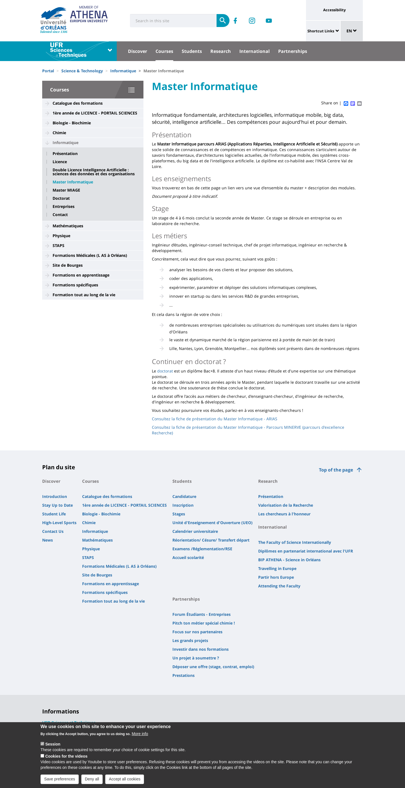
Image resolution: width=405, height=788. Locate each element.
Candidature (184, 496)
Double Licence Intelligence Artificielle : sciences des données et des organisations (94, 172)
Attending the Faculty (279, 586)
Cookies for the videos (66, 759)
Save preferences (59, 782)
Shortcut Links (320, 30)
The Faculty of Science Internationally (294, 542)
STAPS (58, 245)
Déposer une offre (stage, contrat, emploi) (213, 666)
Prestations (183, 675)
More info (140, 736)
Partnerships (292, 51)
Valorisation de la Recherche (285, 505)
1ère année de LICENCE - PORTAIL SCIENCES (95, 113)
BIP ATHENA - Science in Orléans (289, 559)
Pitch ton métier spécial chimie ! (203, 623)
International (254, 51)
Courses (164, 51)
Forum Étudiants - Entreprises (201, 614)
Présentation (65, 154)
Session (52, 747)
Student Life (54, 514)
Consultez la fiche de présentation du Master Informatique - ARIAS (214, 418)
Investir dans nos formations (200, 649)
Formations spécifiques (75, 285)
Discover (137, 51)
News (47, 540)
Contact (60, 215)
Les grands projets (190, 640)
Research (220, 51)
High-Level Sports (59, 522)
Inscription (183, 505)
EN (351, 30)
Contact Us (53, 531)
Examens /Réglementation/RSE (202, 548)
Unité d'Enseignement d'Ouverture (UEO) (212, 522)
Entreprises (64, 206)
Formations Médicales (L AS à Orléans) (90, 255)
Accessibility (334, 9)
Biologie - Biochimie (72, 122)
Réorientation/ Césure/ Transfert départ (210, 540)
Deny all (92, 782)
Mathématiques (68, 225)
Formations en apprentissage (81, 275)
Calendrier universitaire (195, 531)
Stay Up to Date (57, 505)
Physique (61, 235)
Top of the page (336, 470)
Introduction (54, 496)
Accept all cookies (124, 782)
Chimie (59, 132)
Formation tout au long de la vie (84, 294)
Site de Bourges (68, 265)
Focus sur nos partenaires (197, 631)
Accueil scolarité (188, 557)
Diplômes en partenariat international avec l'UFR (305, 551)
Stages (178, 514)
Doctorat (61, 198)
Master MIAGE (66, 190)
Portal (48, 70)
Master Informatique (73, 182)
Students (192, 51)
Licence (60, 162)
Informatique (123, 70)
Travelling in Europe (277, 568)
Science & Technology (82, 70)
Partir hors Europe (276, 577)
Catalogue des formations (78, 103)
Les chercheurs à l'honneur (284, 514)
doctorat (165, 371)
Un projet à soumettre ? (195, 658)
